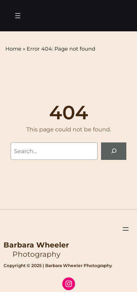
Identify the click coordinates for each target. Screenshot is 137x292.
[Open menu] (18, 15)
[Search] (113, 151)
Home (13, 49)
